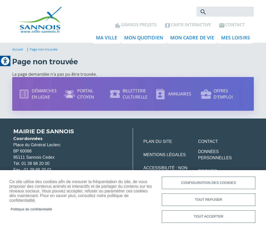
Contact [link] (235, 24)
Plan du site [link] (157, 141)
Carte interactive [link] (191, 24)
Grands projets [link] (139, 24)
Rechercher (203, 12)
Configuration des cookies (208, 183)
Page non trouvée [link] (43, 49)
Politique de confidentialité (31, 209)
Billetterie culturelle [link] (135, 94)
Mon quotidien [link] (142, 39)
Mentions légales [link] (164, 154)
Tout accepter (208, 216)
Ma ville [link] (105, 39)
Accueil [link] (17, 49)
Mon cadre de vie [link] (191, 39)
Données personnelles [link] (215, 154)
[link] (5, 61)
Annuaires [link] (179, 94)
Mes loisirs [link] (234, 39)
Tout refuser (208, 200)
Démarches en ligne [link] (44, 94)
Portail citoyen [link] (85, 94)
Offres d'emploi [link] (223, 94)
